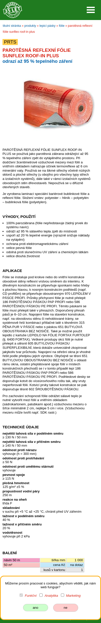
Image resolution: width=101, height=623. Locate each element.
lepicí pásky (48, 26)
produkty (30, 26)
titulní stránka (12, 26)
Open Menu (91, 10)
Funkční (31, 595)
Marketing (73, 595)
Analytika (51, 595)
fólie (61, 26)
